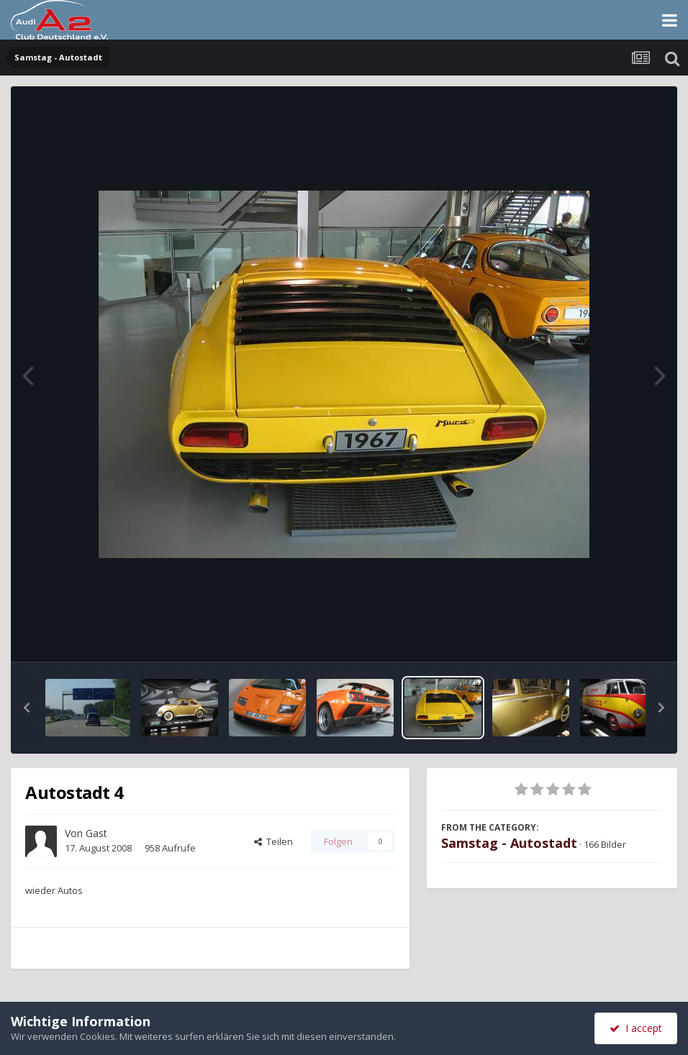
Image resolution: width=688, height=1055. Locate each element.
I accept (636, 1028)
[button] (26, 707)
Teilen (273, 841)
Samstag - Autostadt (509, 842)
